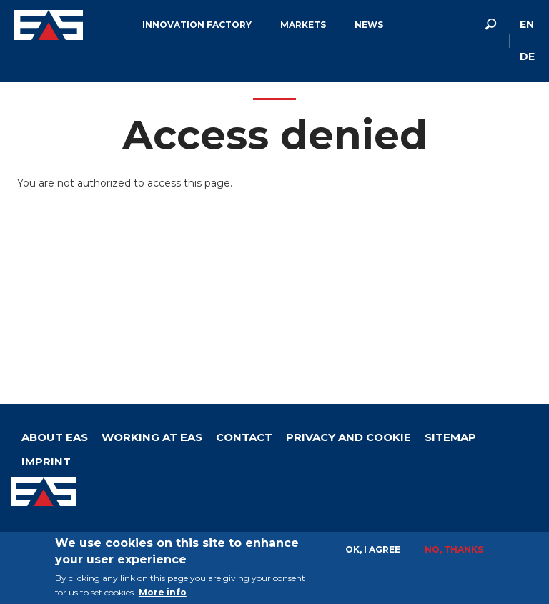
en (527, 24)
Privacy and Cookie (348, 437)
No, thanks (454, 549)
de (527, 56)
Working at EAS (152, 437)
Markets (303, 24)
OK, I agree (372, 549)
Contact (244, 437)
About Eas (54, 437)
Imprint (46, 461)
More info (163, 592)
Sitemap (450, 437)
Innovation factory (197, 24)
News (369, 24)
